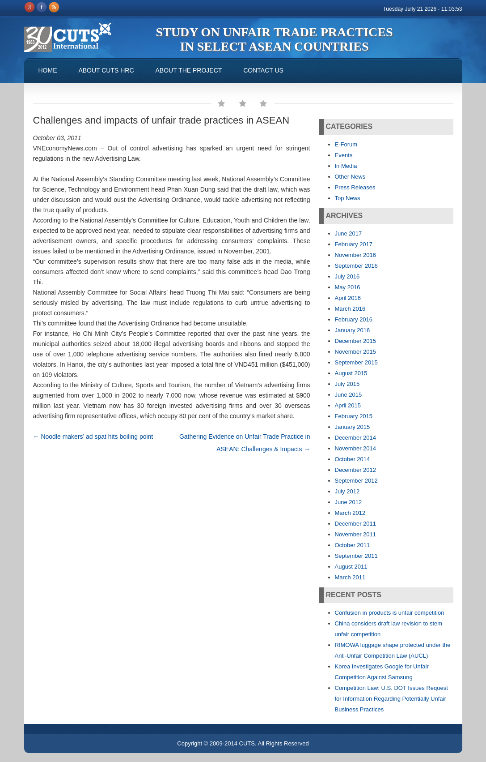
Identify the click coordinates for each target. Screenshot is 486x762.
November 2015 (355, 351)
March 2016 (350, 308)
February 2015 (354, 416)
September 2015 (356, 362)
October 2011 (352, 545)
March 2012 (350, 512)
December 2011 (355, 523)
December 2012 (355, 470)
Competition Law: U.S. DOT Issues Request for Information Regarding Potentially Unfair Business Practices (391, 699)
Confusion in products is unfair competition (389, 612)
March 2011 (350, 577)
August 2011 (351, 566)
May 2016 (347, 287)
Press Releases (355, 187)
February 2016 (354, 319)
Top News (347, 198)
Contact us (263, 70)
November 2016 (355, 255)
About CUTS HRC (106, 70)
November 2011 (355, 534)
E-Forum (346, 144)
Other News (350, 176)
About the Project (188, 70)
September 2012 (356, 480)
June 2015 (348, 394)
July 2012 (347, 491)
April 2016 (348, 298)
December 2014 (355, 437)
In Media (346, 166)
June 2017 (348, 233)
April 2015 (348, 405)
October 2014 (352, 459)
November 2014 (355, 448)
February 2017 (354, 244)
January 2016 (352, 330)
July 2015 (347, 384)
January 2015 (352, 427)
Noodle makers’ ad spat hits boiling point (93, 436)
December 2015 (355, 341)
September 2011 (356, 555)
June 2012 (348, 502)
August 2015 (351, 373)
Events (344, 155)
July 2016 (347, 276)
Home (47, 70)
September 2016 (356, 265)
